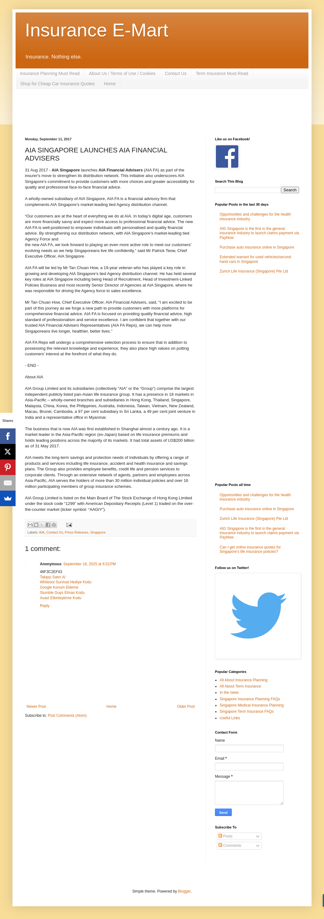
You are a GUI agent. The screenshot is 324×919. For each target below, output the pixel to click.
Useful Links (230, 718)
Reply (45, 606)
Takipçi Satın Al (52, 577)
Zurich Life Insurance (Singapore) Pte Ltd (254, 271)
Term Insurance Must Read (222, 73)
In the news (229, 692)
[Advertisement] (138, 112)
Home (110, 83)
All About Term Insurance (240, 686)
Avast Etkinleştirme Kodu (60, 598)
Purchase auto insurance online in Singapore (257, 247)
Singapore (98, 532)
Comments (229, 845)
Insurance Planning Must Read (49, 73)
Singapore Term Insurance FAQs (247, 711)
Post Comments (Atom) (67, 715)
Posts (225, 836)
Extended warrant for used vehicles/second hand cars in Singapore (255, 259)
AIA (41, 532)
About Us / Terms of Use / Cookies (122, 73)
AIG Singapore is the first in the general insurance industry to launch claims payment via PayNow (259, 233)
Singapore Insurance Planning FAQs (250, 699)
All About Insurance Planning (243, 680)
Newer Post (36, 706)
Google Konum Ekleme (59, 587)
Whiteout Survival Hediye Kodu (65, 582)
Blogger (184, 891)
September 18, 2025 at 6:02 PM (89, 564)
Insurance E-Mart (96, 30)
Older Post (186, 706)
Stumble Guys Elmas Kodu (62, 592)
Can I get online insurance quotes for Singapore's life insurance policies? (250, 549)
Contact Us (175, 73)
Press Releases (76, 532)
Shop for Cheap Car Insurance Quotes (57, 83)
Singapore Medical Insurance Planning (252, 705)
